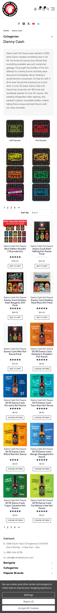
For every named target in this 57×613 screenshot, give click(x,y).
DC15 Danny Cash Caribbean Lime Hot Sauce (42, 506)
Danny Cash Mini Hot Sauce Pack (15, 352)
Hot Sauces (41, 140)
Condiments (15, 158)
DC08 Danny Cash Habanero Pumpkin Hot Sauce (41, 354)
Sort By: (25, 212)
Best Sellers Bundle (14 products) (15, 250)
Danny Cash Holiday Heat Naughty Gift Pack (15, 303)
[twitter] (28, 23)
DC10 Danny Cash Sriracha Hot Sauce (15, 404)
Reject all (28, 601)
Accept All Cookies (28, 608)
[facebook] (18, 23)
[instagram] (23, 23)
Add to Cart (15, 266)
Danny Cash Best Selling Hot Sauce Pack (41, 251)
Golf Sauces (15, 140)
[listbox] (42, 212)
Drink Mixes (15, 176)
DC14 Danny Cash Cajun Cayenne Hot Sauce (15, 506)
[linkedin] (38, 23)
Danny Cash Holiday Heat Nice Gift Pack (42, 301)
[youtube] (33, 23)
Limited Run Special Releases (15, 194)
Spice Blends (41, 176)
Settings (28, 595)
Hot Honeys (41, 158)
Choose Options (42, 369)
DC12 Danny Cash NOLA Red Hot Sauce (15, 453)
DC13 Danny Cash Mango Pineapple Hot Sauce (42, 454)
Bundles (41, 193)
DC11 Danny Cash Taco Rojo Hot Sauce (42, 404)
